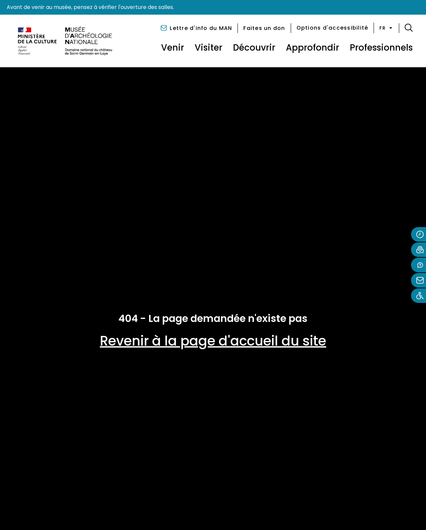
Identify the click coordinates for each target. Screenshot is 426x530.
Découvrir (254, 48)
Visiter (208, 48)
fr (386, 28)
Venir (172, 48)
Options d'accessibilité (332, 28)
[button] (409, 28)
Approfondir (312, 48)
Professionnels (381, 48)
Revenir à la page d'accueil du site (213, 341)
